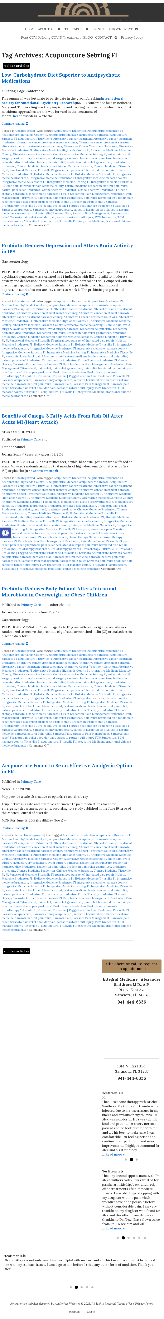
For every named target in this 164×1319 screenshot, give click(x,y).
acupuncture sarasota (93, 135)
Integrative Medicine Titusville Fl (52, 529)
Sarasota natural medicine (70, 557)
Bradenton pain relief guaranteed (89, 162)
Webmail (74, 1312)
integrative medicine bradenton (81, 521)
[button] (5, 533)
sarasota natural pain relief (33, 213)
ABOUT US (46, 29)
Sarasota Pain (62, 213)
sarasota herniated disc (89, 209)
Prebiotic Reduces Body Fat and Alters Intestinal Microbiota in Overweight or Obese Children (59, 592)
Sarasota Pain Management (91, 213)
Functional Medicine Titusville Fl (32, 170)
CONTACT (103, 37)
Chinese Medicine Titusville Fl (48, 513)
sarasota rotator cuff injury (75, 217)
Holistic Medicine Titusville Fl (95, 174)
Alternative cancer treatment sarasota (104, 142)
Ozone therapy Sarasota (85, 537)
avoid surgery (70, 502)
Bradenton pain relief (51, 162)
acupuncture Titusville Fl (35, 139)
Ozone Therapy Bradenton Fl (97, 190)
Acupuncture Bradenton (70, 131)
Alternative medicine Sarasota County (38, 154)
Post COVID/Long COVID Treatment (51, 37)
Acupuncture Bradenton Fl (105, 131)
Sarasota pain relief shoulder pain (32, 217)
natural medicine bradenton (83, 186)
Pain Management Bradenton (104, 194)
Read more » (115, 1154)
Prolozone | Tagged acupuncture (75, 206)
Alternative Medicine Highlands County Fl (61, 150)
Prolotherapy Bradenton (69, 202)
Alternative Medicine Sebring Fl (85, 154)
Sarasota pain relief (73, 561)
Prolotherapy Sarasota (102, 202)
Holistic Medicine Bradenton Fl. (83, 517)
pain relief (44, 198)
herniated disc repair (100, 170)
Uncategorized (25, 131)
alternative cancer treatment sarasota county (32, 146)
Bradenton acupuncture (96, 158)
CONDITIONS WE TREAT (112, 29)
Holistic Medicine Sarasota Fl (53, 174)
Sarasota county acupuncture (52, 209)
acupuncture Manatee (63, 135)
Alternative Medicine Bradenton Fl (79, 494)
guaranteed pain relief (70, 170)
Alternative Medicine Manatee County (56, 498)
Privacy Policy (132, 37)
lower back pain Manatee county (41, 186)
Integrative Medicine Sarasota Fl (23, 182)
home (19, 835)
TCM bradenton (105, 217)
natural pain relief (115, 186)
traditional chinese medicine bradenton (74, 569)
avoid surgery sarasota (63, 158)
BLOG (88, 37)
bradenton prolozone (62, 509)
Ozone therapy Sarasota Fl (44, 194)
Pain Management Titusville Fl (101, 541)
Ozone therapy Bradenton (59, 190)
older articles (16, 66)
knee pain (12, 186)
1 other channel (13, 447)
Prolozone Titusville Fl (113, 206)
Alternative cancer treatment (72, 139)
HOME (30, 29)
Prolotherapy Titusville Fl (19, 206)
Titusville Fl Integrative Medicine (81, 221)
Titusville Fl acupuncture (41, 221)
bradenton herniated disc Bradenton (72, 506)
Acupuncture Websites (24, 1303)
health (18, 116)
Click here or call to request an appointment (131, 966)
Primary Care (31, 439)
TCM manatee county (76, 565)
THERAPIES (73, 29)
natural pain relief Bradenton (21, 190)
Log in (91, 1312)
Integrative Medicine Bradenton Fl (53, 178)
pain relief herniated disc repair (105, 198)
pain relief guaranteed (67, 198)
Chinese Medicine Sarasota (74, 166)
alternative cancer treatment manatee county (47, 142)
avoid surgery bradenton (29, 158)
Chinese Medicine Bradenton (36, 166)
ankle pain (114, 154)
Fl (7, 170)
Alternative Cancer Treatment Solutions (90, 146)
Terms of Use (125, 1303)
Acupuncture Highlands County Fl (24, 135)
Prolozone (44, 206)
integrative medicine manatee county (102, 178)
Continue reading (15, 123)
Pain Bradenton (73, 194)
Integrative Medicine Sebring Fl (68, 182)
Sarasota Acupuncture (16, 209)
